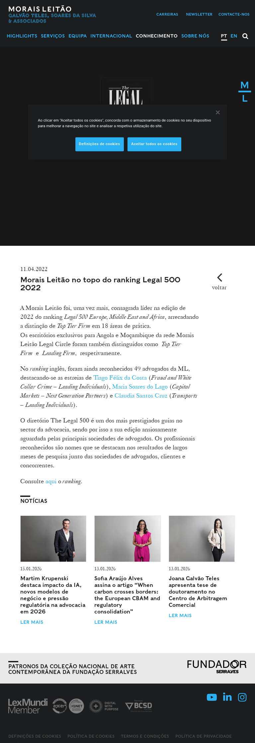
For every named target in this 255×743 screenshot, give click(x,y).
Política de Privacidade (203, 736)
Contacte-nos (234, 14)
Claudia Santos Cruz (141, 395)
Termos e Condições (145, 736)
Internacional (111, 36)
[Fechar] (218, 112)
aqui (50, 481)
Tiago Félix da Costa (120, 377)
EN (233, 36)
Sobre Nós (195, 36)
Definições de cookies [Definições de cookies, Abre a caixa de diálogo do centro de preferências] (99, 143)
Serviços (53, 36)
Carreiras (167, 14)
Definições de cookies (34, 736)
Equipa (77, 36)
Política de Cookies (91, 736)
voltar (219, 287)
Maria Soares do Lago (140, 386)
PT (224, 36)
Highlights (22, 36)
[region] (127, 131)
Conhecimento (157, 36)
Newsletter (199, 14)
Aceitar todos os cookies (154, 143)
